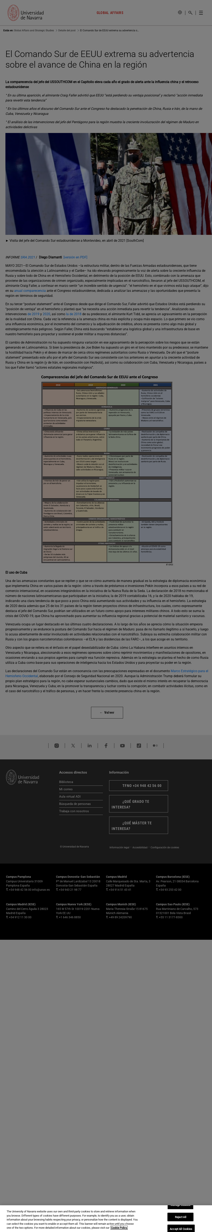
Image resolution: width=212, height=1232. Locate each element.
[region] (106, 1218)
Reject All (180, 1216)
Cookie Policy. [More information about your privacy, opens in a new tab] (119, 1227)
